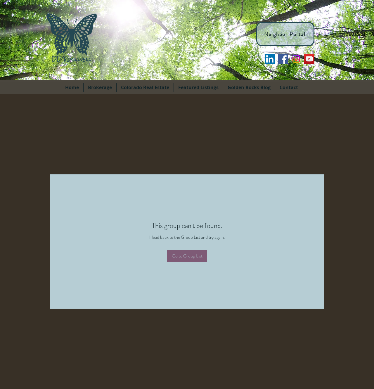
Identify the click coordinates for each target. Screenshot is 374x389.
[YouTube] (309, 59)
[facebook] (283, 59)
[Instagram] (296, 59)
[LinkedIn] (270, 59)
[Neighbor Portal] (285, 34)
